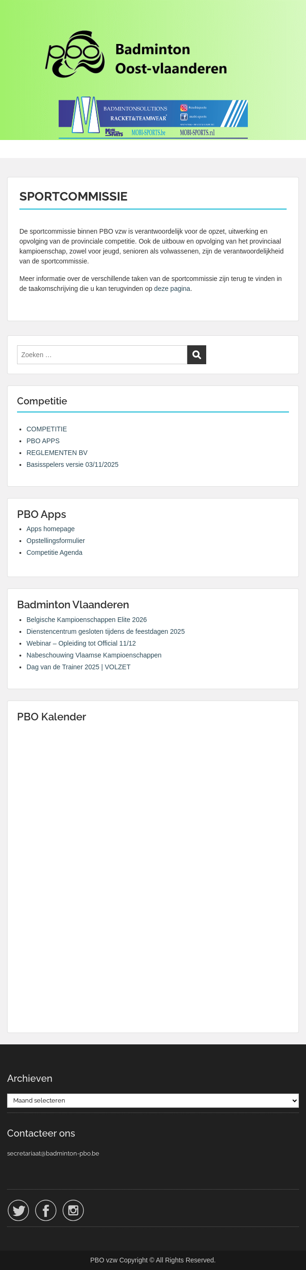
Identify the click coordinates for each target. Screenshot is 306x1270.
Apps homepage (50, 529)
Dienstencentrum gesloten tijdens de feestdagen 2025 (105, 631)
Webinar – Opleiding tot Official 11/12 (81, 643)
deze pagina (172, 288)
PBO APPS (43, 441)
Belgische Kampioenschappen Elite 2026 (86, 619)
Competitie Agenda (54, 552)
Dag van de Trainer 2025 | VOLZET (78, 667)
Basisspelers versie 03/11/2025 (72, 464)
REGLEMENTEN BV (56, 452)
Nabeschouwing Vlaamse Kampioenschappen (94, 655)
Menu (17, 16)
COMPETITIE (46, 429)
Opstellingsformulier (55, 540)
